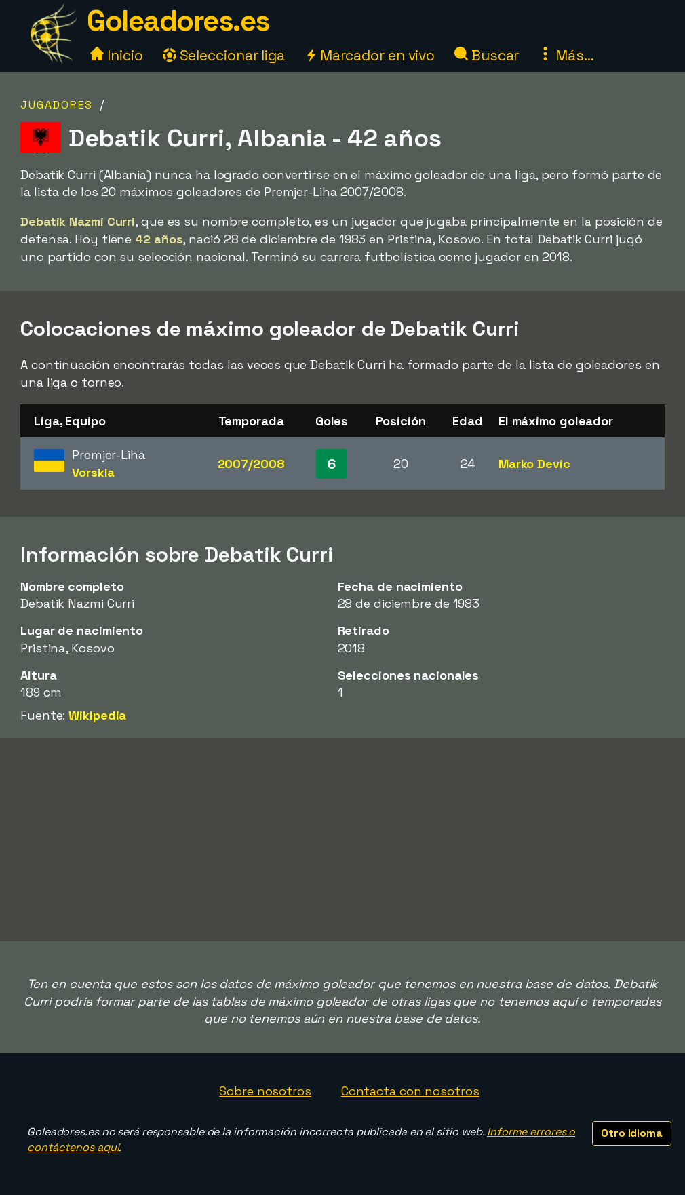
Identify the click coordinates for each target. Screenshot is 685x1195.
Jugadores (56, 105)
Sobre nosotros (265, 1091)
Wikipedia (97, 715)
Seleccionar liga (224, 55)
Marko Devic (534, 463)
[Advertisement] (342, 840)
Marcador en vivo (370, 55)
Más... (566, 55)
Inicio (116, 55)
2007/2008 (251, 463)
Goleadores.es (178, 21)
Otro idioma (632, 1133)
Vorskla (93, 472)
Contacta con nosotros (410, 1091)
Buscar (486, 55)
